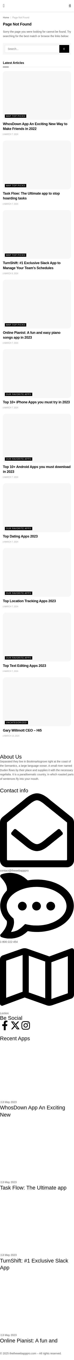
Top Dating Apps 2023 (20, 536)
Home (6, 17)
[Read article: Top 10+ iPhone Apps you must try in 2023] (37, 373)
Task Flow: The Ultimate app (33, 1188)
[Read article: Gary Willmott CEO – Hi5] (37, 701)
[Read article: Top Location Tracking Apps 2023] (37, 572)
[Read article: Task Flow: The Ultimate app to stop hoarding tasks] (37, 165)
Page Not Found (20, 17)
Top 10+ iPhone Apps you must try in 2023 (36, 402)
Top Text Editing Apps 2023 (24, 666)
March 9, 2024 (10, 273)
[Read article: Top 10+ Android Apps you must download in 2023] (37, 438)
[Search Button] (70, 6)
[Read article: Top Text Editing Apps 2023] (37, 637)
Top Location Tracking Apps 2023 (29, 601)
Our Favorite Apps (18, 394)
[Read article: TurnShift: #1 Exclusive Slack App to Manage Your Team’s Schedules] (37, 234)
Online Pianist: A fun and (29, 1341)
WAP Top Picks (15, 116)
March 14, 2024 (11, 736)
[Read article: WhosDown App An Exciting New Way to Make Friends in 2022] (37, 95)
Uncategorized (16, 722)
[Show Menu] (3, 6)
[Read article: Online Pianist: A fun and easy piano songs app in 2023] (37, 304)
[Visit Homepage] (36, 6)
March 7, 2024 (10, 134)
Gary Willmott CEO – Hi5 (22, 730)
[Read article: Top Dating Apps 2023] (37, 507)
